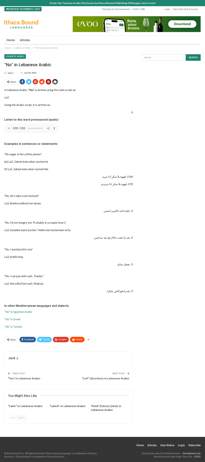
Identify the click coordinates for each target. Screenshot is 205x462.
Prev (12, 418)
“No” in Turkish (13, 326)
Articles (25, 40)
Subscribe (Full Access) (185, 9)
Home (11, 40)
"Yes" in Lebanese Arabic (24, 378)
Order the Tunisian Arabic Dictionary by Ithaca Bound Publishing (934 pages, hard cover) (103, 3)
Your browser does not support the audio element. (31, 128)
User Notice (167, 445)
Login (167, 9)
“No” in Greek (12, 319)
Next (22, 418)
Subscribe (194, 445)
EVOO (198, 456)
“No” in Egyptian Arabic (18, 311)
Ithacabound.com (192, 453)
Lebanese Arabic (15, 56)
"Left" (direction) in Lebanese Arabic (105, 378)
